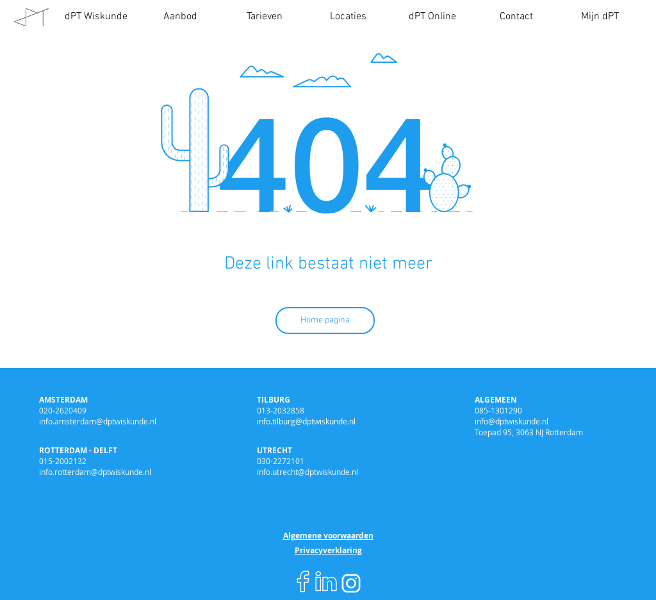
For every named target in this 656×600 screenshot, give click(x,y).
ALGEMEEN (496, 399)
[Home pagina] (325, 320)
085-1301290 (498, 410)
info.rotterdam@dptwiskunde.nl (95, 472)
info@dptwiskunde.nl (511, 421)
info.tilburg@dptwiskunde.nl (306, 421)
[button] (180, 17)
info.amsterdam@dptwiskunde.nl (97, 421)
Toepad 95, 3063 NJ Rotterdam (529, 432)
